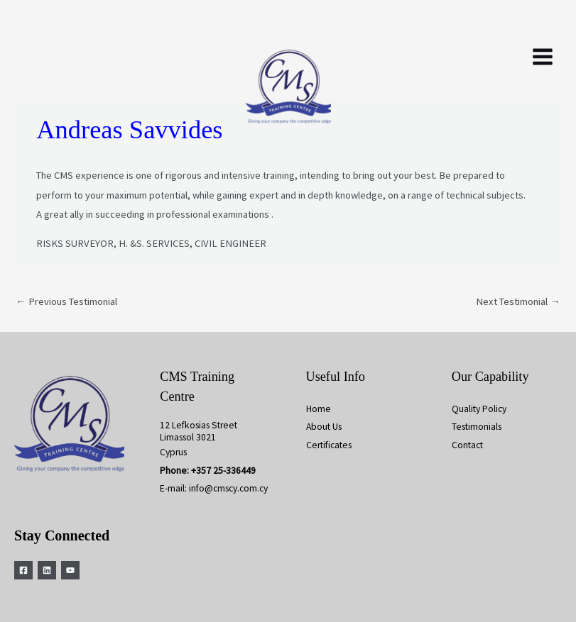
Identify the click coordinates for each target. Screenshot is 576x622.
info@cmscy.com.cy (228, 488)
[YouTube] (70, 570)
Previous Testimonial (66, 301)
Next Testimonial (518, 301)
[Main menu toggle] (542, 57)
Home (318, 409)
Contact (467, 445)
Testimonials (476, 427)
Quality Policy (479, 409)
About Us (324, 427)
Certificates (329, 445)
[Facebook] (23, 570)
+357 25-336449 (223, 471)
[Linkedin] (47, 570)
